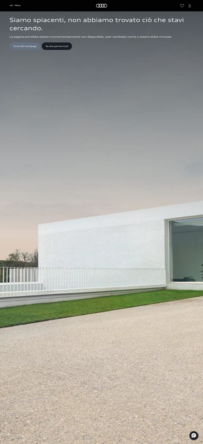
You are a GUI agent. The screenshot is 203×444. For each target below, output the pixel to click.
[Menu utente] (189, 5)
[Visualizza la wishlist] (182, 5)
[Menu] (15, 5)
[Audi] (101, 6)
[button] (193, 435)
